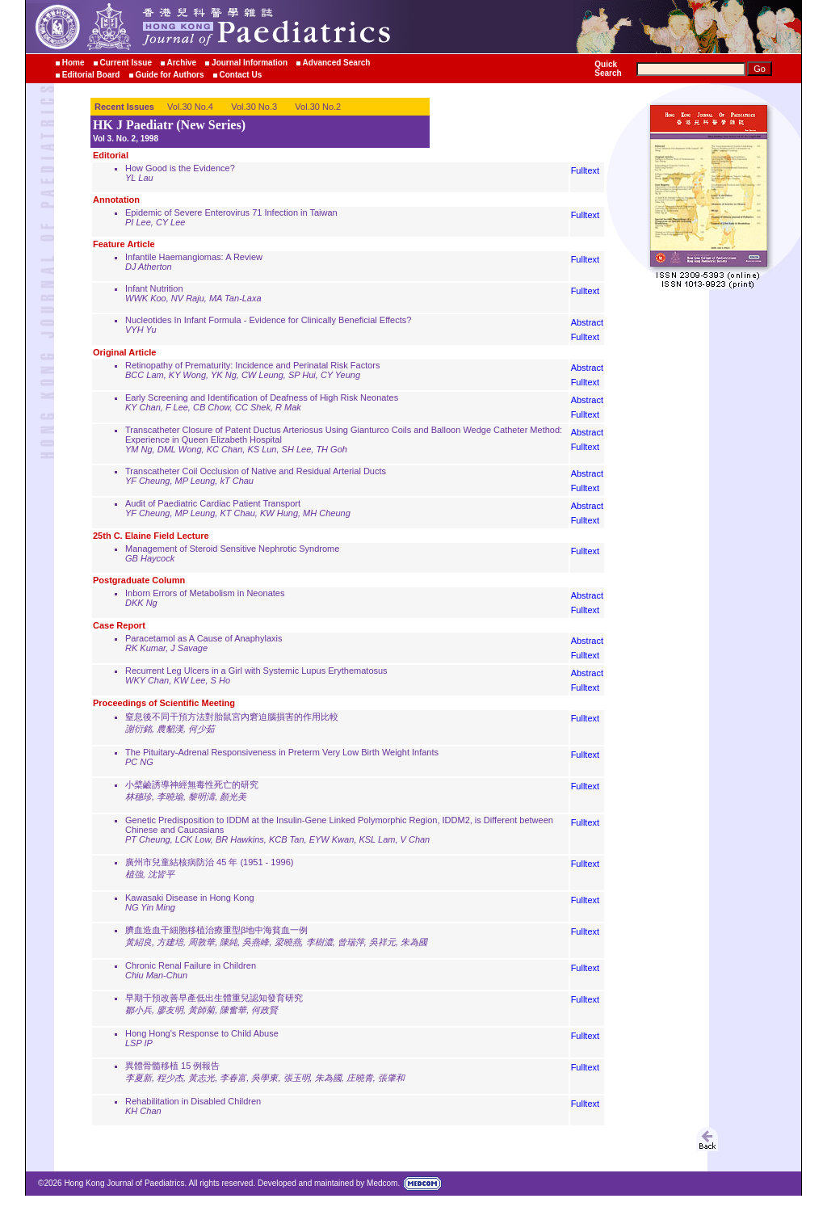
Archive (182, 62)
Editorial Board (91, 74)
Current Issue (125, 62)
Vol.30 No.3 (254, 106)
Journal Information (250, 62)
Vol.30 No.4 (190, 106)
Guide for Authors (169, 74)
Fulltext (585, 170)
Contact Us (240, 74)
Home (73, 62)
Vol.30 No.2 (318, 106)
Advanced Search (337, 62)
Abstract (587, 322)
